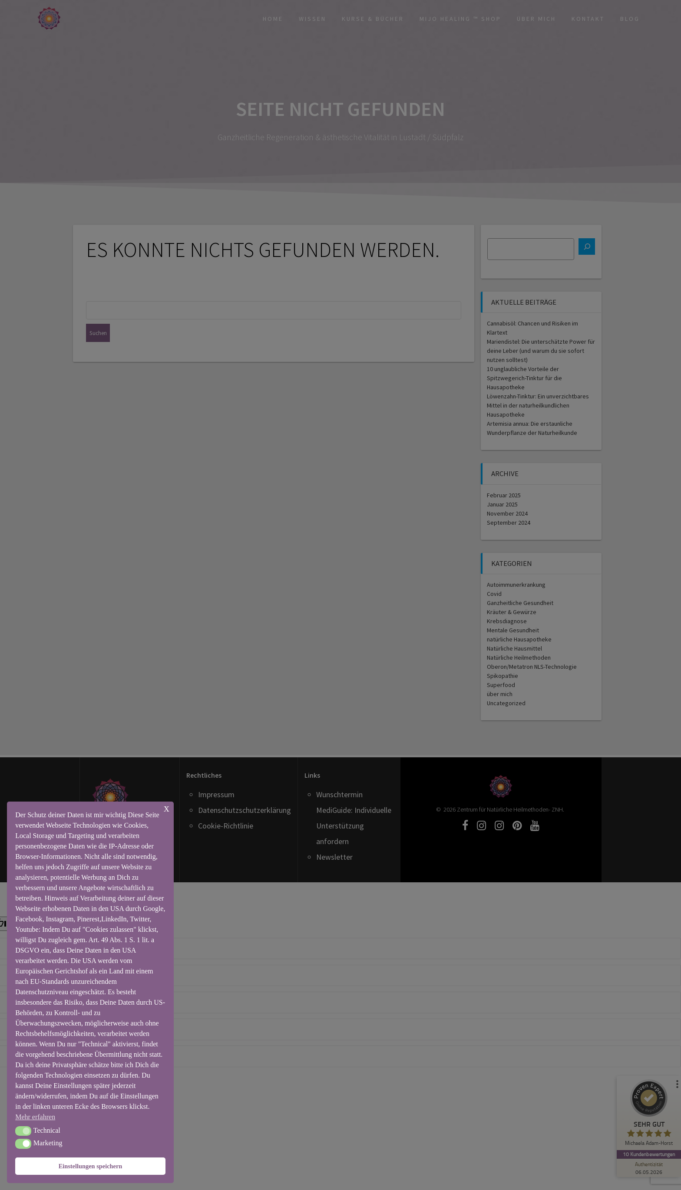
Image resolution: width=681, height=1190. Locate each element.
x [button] (166, 808)
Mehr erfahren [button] (35, 1117)
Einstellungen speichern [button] (90, 1166)
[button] (23, 1131)
